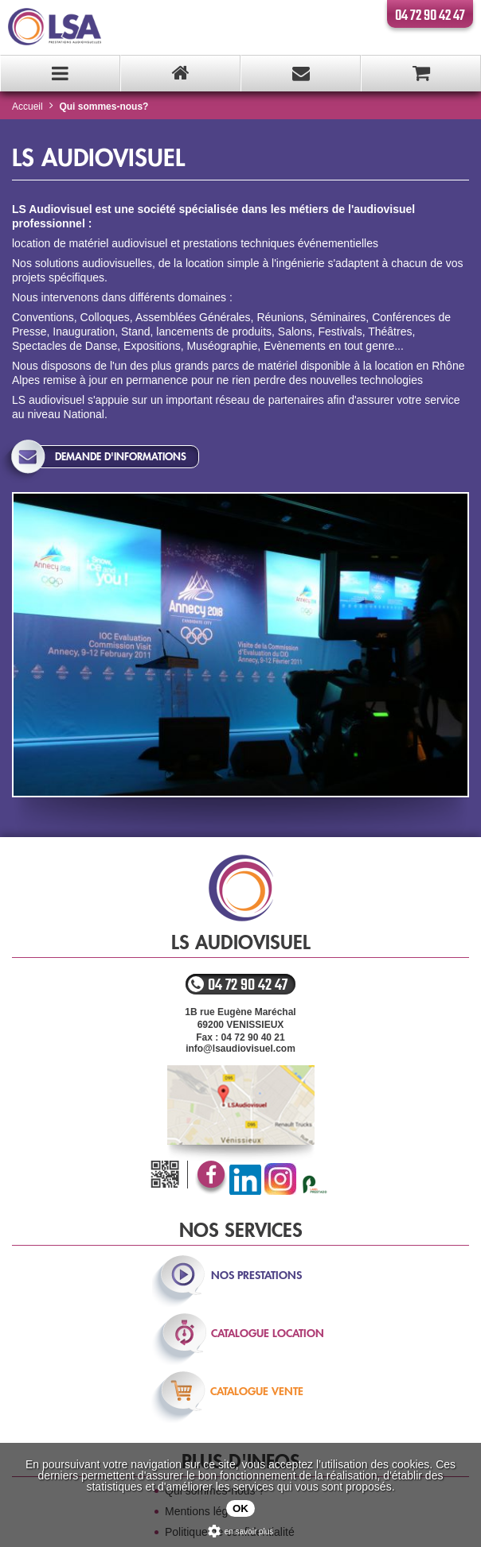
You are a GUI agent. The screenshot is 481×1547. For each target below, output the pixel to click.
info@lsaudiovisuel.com (240, 1048)
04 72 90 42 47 (430, 16)
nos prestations (256, 1275)
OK (240, 1508)
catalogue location (267, 1333)
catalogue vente (256, 1391)
